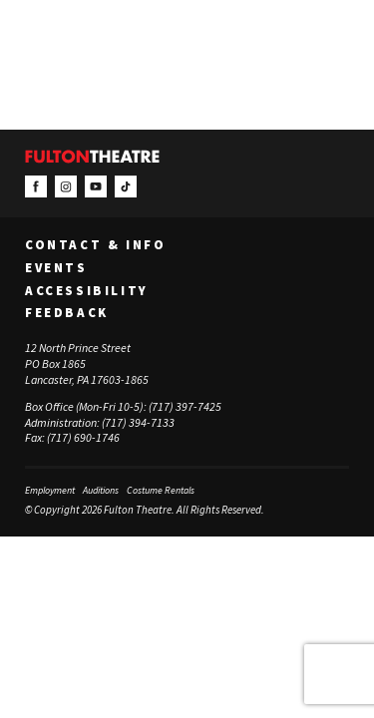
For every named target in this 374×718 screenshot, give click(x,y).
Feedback (67, 313)
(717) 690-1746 (83, 437)
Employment (50, 490)
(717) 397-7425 (185, 406)
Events (56, 268)
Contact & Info (95, 245)
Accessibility (87, 291)
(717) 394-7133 (138, 422)
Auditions (101, 490)
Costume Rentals (160, 490)
